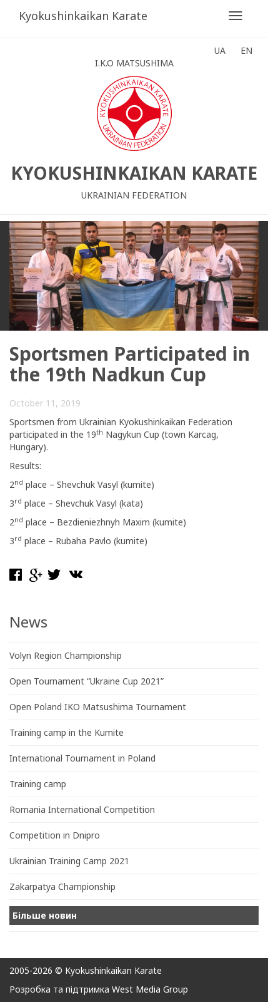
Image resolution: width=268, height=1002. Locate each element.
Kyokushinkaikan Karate (83, 15)
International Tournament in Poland (82, 758)
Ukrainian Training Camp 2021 (69, 861)
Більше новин (44, 915)
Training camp (37, 784)
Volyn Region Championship (65, 655)
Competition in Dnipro (54, 835)
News (28, 621)
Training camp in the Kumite (66, 732)
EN (246, 50)
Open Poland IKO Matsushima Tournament (97, 707)
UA (220, 50)
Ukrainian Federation (134, 195)
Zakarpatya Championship (62, 886)
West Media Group (150, 989)
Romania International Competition (82, 809)
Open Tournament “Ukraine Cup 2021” (86, 681)
